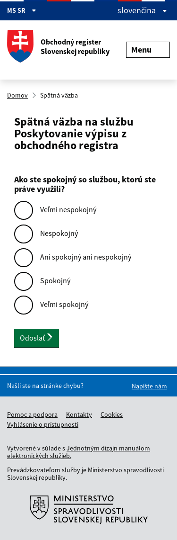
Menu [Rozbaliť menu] (148, 49)
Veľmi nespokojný (68, 209)
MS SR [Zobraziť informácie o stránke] (21, 10)
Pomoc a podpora (32, 414)
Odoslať (36, 337)
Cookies (112, 414)
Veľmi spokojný (64, 304)
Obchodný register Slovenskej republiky (58, 46)
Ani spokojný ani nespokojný (85, 256)
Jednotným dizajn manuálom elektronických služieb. (78, 452)
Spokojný (55, 280)
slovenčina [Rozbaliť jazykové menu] (142, 10)
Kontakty (79, 414)
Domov (17, 95)
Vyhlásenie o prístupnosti (42, 424)
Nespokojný (59, 233)
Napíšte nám (149, 386)
